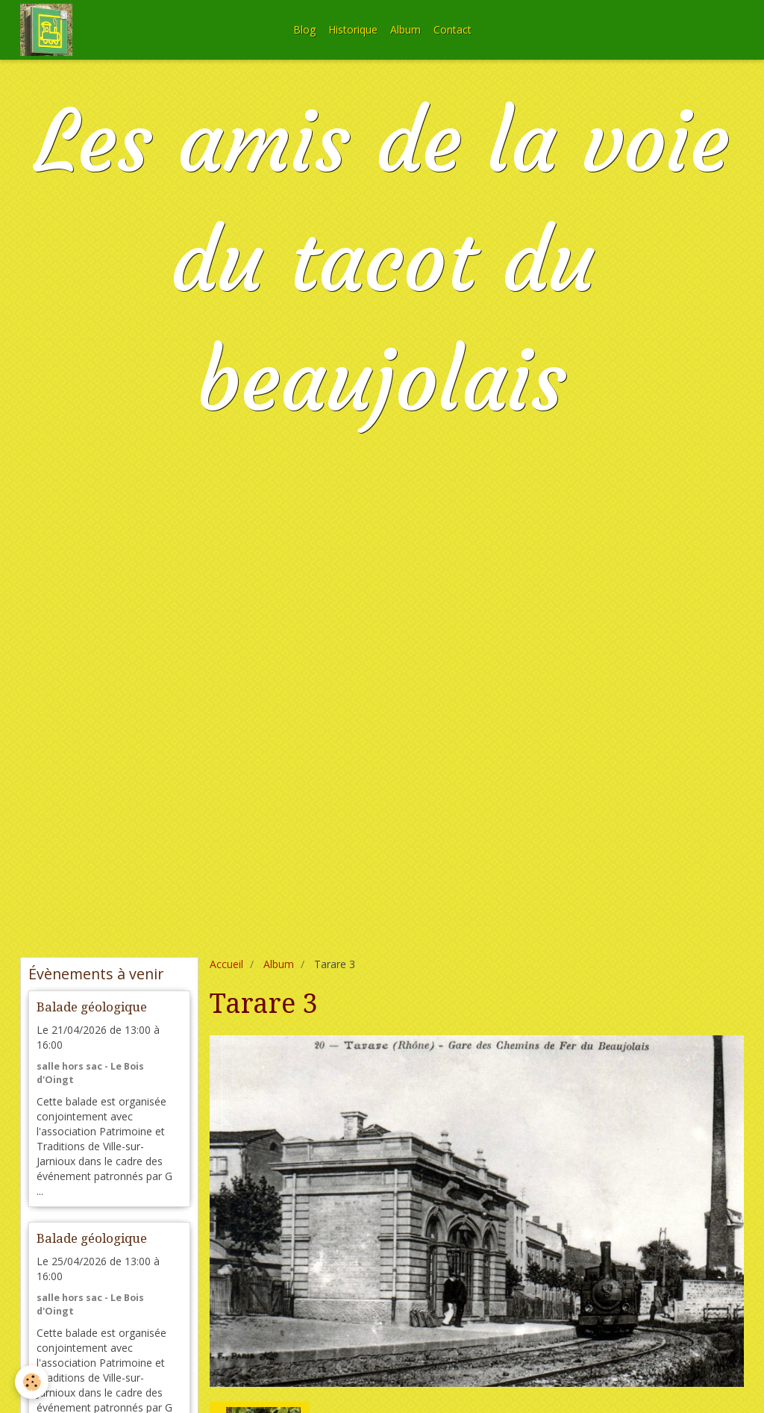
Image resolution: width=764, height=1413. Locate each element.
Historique (353, 29)
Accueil (226, 964)
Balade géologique (92, 1006)
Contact (452, 29)
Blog (304, 29)
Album (405, 29)
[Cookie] (31, 1382)
